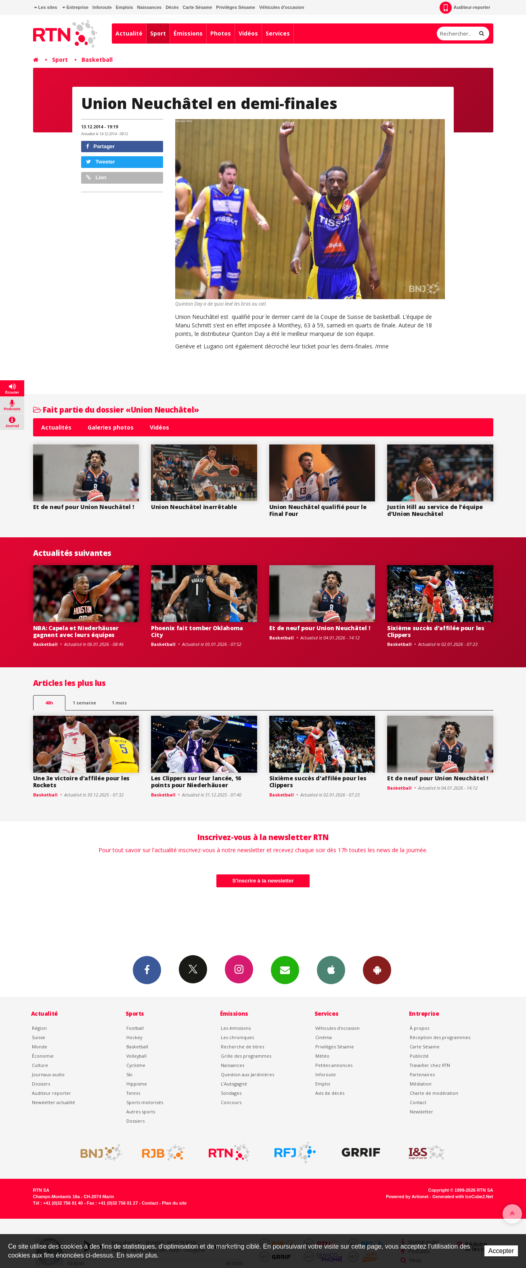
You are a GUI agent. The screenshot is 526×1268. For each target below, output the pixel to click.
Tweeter (100, 162)
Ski (129, 1074)
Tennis (133, 1093)
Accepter (501, 1250)
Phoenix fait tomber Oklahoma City (197, 631)
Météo (322, 1055)
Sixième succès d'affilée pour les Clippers (435, 631)
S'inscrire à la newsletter (263, 881)
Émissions (188, 33)
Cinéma (323, 1037)
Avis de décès (329, 1093)
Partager (100, 146)
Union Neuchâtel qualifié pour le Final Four (318, 510)
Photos (220, 33)
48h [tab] (49, 703)
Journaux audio (48, 1074)
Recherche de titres (242, 1046)
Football (135, 1028)
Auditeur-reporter (465, 8)
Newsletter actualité (53, 1102)
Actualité (129, 33)
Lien (96, 177)
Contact (418, 1102)
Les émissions (236, 1028)
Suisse (38, 1037)
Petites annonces (333, 1065)
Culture (40, 1065)
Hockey (134, 1037)
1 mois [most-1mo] (119, 703)
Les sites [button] (45, 7)
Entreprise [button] (75, 7)
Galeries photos (111, 427)
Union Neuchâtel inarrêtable (194, 507)
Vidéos (248, 33)
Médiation (421, 1083)
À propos (419, 1028)
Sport (158, 33)
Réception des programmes (440, 1037)
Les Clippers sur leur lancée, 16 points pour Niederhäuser (196, 781)
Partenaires (422, 1074)
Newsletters (285, 969)
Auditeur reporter (51, 1093)
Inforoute (102, 7)
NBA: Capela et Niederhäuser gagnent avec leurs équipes (76, 631)
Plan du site (174, 1203)
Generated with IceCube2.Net (462, 1196)
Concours (231, 1102)
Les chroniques (237, 1037)
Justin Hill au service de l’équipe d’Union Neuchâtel (434, 510)
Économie (43, 1055)
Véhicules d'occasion (281, 7)
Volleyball (136, 1055)
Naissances (149, 7)
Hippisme (136, 1083)
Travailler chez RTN (430, 1065)
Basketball (97, 59)
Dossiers (41, 1083)
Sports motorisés (144, 1102)
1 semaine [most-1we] (84, 703)
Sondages (231, 1093)
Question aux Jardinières (247, 1074)
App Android (377, 969)
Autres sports (140, 1111)
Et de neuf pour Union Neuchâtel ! (83, 507)
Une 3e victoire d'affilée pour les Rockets (81, 781)
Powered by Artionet (407, 1196)
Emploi (322, 1083)
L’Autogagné (234, 1083)
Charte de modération (434, 1093)
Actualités (56, 427)
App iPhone (331, 969)
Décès (172, 7)
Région (39, 1028)
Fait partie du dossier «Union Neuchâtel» (116, 410)
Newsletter (421, 1111)
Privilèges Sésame (235, 7)
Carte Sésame (197, 7)
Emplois (124, 7)
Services (278, 33)
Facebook (147, 969)
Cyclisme (135, 1065)
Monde (39, 1046)
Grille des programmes (246, 1055)
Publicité (419, 1055)
